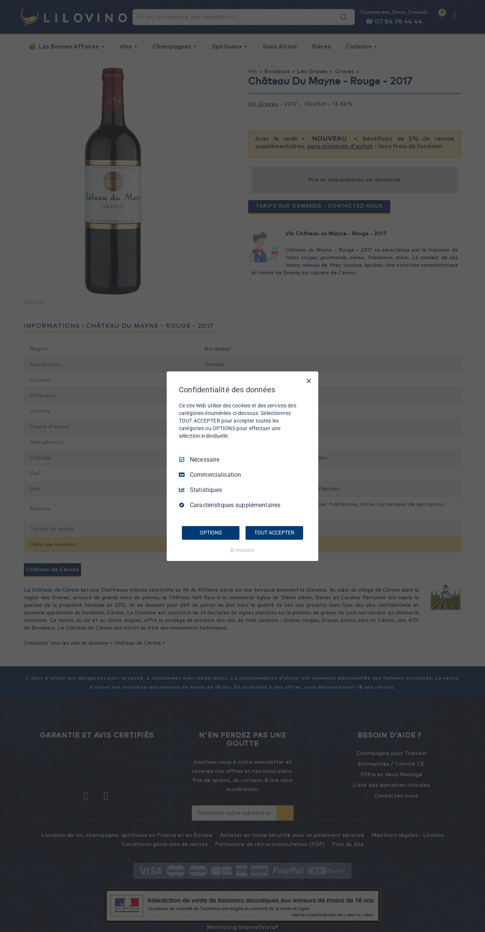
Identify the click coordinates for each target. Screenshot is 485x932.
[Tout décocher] (308, 380)
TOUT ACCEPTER (274, 532)
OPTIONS (211, 532)
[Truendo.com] (242, 550)
